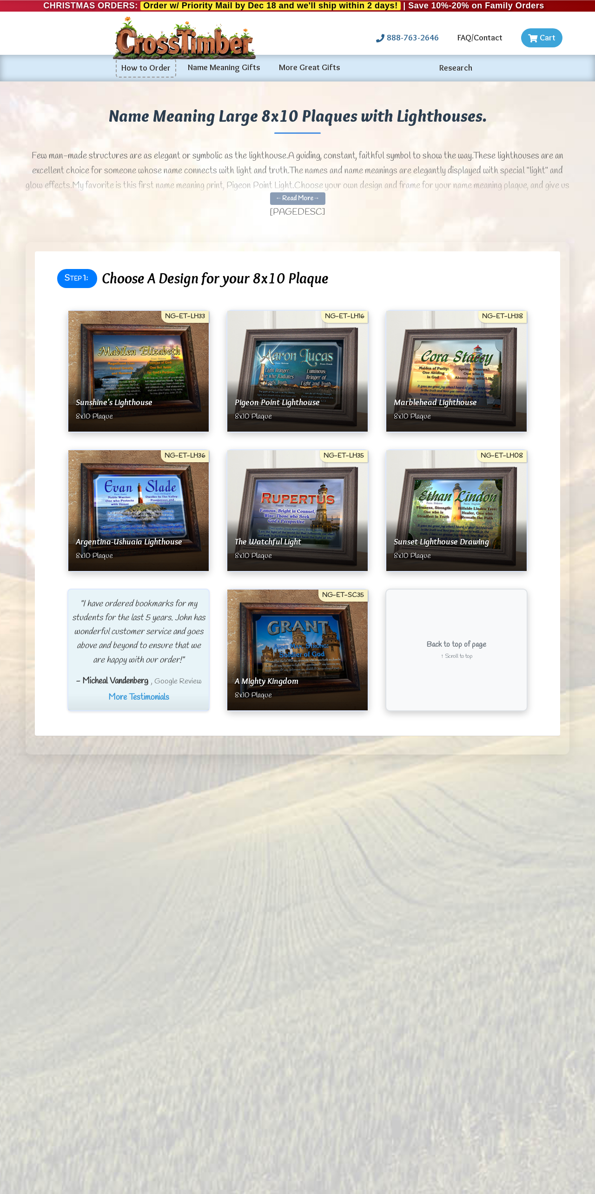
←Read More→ (298, 198)
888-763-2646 (407, 38)
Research (455, 68)
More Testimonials (138, 697)
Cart (541, 38)
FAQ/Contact (479, 38)
